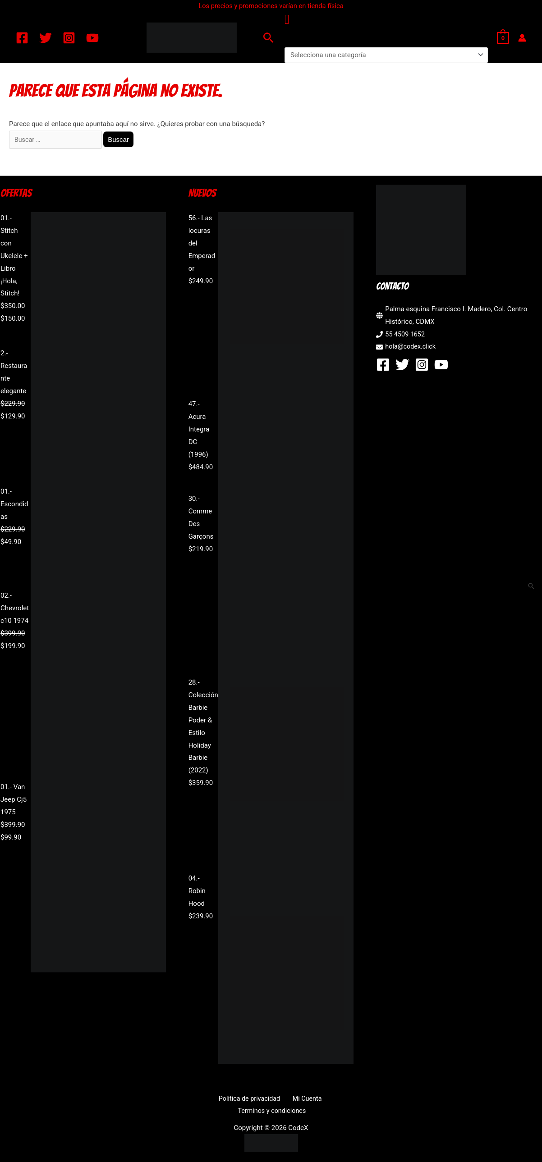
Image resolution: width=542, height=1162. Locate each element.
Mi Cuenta (267, 1100)
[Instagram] (69, 38)
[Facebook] (22, 38)
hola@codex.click (411, 347)
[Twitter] (45, 38)
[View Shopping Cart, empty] (503, 38)
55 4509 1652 (406, 335)
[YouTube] (92, 38)
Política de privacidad (213, 1100)
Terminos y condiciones (325, 1100)
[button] (269, 38)
